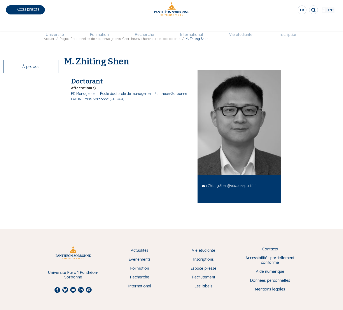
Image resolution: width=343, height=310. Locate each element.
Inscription (287, 25)
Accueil (49, 39)
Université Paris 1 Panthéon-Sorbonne (73, 274)
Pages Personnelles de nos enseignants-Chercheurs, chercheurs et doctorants (120, 39)
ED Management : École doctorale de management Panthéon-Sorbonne (129, 93)
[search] (300, 9)
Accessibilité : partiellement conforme (269, 260)
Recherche (144, 25)
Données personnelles (270, 280)
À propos (30, 66)
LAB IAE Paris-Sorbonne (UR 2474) (97, 99)
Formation (99, 25)
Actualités (139, 250)
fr (289, 10)
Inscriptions (203, 259)
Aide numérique (270, 271)
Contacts (270, 249)
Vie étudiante (240, 25)
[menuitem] (54, 26)
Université (55, 25)
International (191, 25)
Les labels (203, 286)
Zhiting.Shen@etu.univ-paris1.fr (232, 185)
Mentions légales (270, 289)
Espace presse (203, 268)
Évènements (139, 259)
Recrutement (203, 277)
